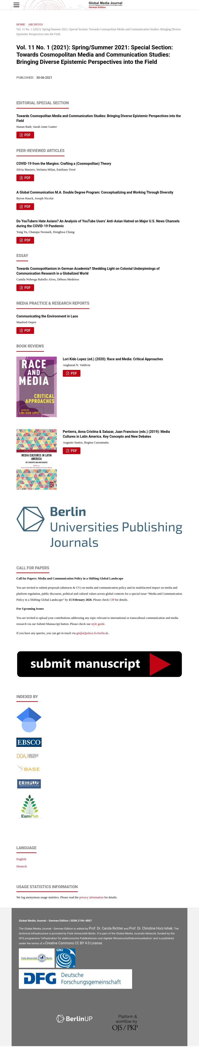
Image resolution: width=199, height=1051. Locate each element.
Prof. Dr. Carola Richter (106, 928)
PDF (27, 135)
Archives (35, 24)
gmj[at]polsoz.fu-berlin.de (92, 633)
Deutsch (21, 866)
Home (20, 24)
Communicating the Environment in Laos (47, 316)
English (21, 859)
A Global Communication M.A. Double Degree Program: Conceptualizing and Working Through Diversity (94, 192)
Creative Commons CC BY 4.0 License (73, 943)
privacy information (91, 897)
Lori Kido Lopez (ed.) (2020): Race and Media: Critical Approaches (113, 359)
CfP (112, 599)
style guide (98, 624)
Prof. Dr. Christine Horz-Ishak (151, 928)
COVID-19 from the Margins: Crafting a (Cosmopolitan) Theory (63, 163)
